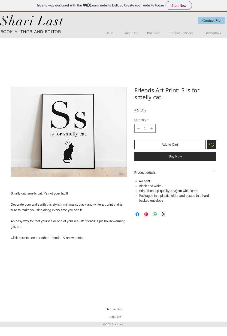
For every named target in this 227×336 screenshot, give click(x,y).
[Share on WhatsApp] (155, 214)
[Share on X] (163, 214)
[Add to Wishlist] (211, 144)
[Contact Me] (211, 20)
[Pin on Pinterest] (146, 214)
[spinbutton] (145, 128)
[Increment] (152, 128)
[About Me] (115, 316)
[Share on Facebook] (137, 214)
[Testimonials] (115, 309)
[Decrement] (138, 128)
